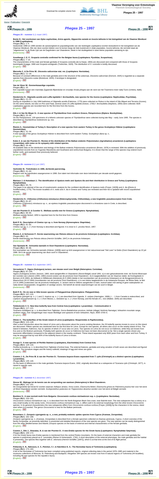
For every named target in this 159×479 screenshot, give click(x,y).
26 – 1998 (138, 29)
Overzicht (26, 22)
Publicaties (15, 22)
